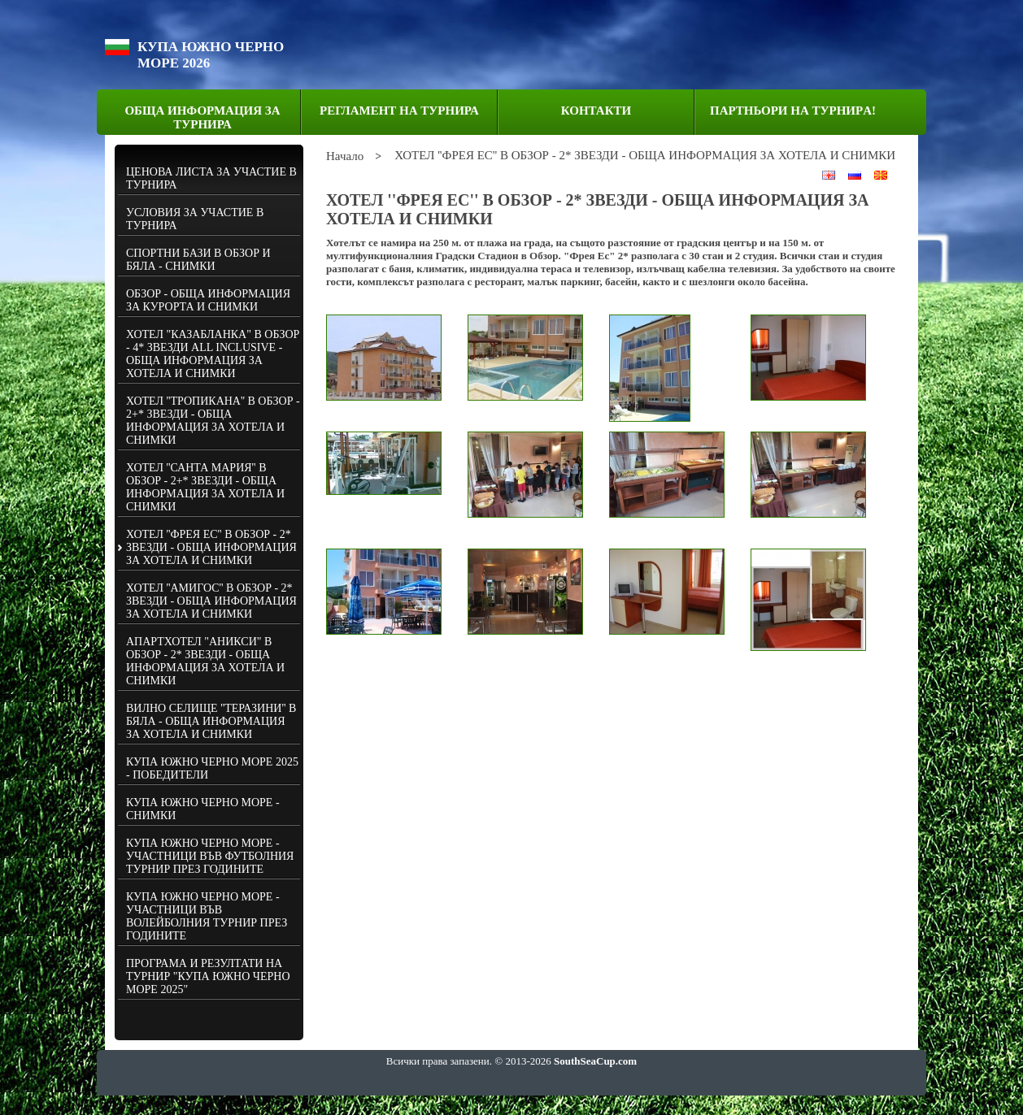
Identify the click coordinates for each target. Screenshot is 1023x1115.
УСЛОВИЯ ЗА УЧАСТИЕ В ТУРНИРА (194, 219)
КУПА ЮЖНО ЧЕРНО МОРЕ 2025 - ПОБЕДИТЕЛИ (212, 768)
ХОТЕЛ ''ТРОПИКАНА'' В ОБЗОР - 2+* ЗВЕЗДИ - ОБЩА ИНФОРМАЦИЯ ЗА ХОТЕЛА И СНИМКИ (213, 420)
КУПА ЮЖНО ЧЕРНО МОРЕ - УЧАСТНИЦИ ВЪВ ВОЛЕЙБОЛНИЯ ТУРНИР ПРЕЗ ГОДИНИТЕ (206, 916)
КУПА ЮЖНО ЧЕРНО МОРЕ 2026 (210, 55)
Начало (344, 156)
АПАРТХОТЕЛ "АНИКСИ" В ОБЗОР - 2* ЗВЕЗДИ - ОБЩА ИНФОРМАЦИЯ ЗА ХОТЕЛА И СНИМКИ (205, 661)
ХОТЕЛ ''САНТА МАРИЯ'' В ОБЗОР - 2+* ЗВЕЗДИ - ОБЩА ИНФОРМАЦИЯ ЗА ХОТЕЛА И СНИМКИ (205, 487)
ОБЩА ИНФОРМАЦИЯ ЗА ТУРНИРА (202, 117)
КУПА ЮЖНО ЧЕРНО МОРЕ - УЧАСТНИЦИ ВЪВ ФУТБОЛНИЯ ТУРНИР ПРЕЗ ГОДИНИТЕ (210, 856)
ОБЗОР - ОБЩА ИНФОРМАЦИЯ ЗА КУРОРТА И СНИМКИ (208, 300)
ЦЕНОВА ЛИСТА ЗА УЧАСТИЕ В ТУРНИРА (211, 178)
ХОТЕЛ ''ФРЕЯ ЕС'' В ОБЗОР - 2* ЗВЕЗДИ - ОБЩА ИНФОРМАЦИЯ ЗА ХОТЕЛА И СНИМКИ (211, 547)
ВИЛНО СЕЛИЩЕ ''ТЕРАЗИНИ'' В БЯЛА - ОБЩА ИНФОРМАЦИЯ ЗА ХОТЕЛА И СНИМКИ (211, 721)
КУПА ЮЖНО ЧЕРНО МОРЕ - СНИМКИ (203, 809)
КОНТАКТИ (596, 110)
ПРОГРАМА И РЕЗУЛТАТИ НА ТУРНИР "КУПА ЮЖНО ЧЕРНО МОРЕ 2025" (208, 976)
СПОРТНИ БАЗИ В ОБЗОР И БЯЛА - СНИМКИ (198, 259)
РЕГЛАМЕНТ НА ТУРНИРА (399, 110)
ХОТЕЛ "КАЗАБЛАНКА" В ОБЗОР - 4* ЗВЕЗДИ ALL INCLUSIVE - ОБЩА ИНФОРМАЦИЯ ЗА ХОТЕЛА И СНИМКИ (212, 354)
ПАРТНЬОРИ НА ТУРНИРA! (793, 110)
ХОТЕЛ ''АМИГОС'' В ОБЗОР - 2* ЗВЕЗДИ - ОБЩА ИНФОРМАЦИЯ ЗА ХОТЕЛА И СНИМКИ (211, 601)
